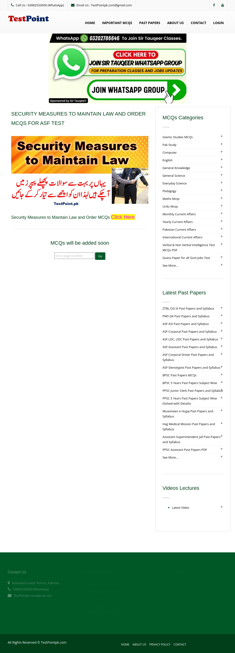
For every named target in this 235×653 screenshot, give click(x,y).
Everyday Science (175, 183)
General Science (174, 175)
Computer (170, 152)
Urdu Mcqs (170, 206)
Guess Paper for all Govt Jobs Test (186, 258)
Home (90, 23)
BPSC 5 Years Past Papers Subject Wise (190, 383)
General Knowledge (176, 168)
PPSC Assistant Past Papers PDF (185, 450)
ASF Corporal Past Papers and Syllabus (190, 331)
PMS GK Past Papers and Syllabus (186, 316)
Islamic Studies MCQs (178, 137)
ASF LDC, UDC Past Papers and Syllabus (190, 339)
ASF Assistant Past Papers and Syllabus (190, 347)
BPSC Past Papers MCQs (180, 375)
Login (218, 23)
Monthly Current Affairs (179, 214)
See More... (170, 265)
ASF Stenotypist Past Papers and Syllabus (191, 367)
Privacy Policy (160, 644)
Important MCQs (117, 23)
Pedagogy (169, 191)
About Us (175, 23)
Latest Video (180, 507)
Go (100, 256)
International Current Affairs (183, 237)
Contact (198, 23)
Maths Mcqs (171, 199)
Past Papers (149, 23)
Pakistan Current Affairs (179, 229)
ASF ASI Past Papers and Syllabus (186, 324)
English (168, 160)
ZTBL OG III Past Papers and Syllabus (188, 308)
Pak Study (169, 145)
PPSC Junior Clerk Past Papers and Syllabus (193, 390)
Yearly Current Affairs (178, 222)
